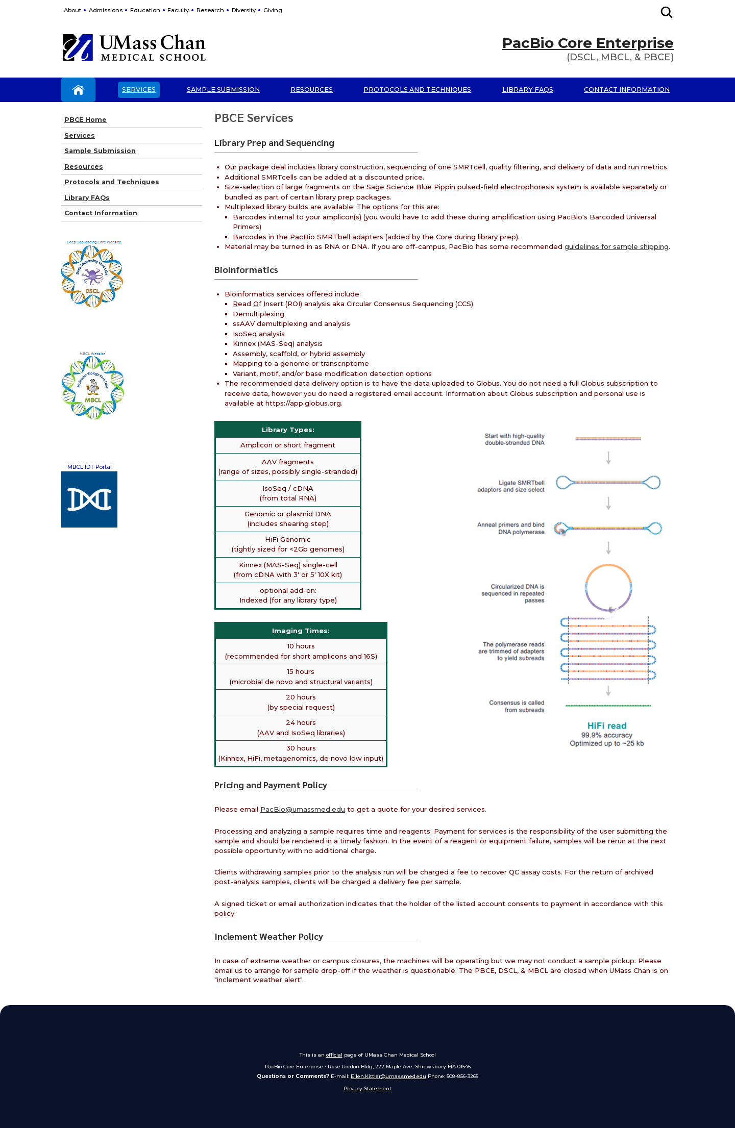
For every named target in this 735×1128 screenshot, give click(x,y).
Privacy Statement (367, 1088)
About (72, 10)
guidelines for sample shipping (617, 246)
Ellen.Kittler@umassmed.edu (388, 1076)
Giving (272, 10)
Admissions (105, 10)
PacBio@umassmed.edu (302, 809)
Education (145, 10)
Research (210, 10)
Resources (311, 89)
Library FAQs (527, 89)
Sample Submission (223, 89)
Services (139, 89)
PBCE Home (85, 119)
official (334, 1054)
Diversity (244, 10)
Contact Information (627, 89)
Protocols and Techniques (417, 89)
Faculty (178, 10)
